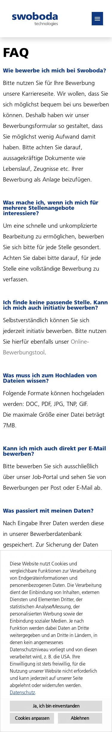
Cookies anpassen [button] (32, 718)
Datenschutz (22, 692)
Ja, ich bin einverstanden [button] (56, 706)
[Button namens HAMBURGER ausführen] (97, 18)
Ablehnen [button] (80, 718)
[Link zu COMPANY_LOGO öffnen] (34, 18)
